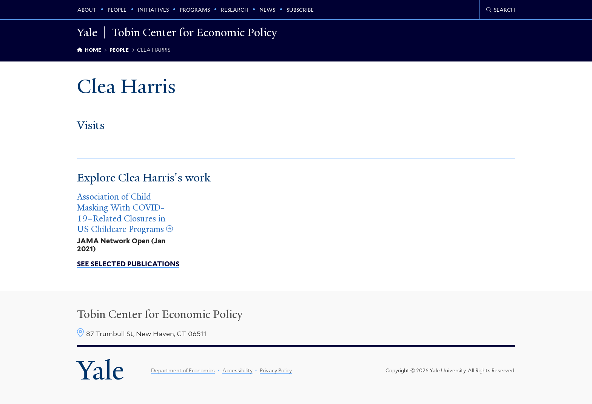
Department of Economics (183, 370)
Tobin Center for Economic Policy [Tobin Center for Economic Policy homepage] (194, 32)
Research (234, 10)
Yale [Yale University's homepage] (100, 370)
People (117, 10)
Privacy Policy (276, 370)
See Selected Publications (128, 264)
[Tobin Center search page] (500, 9)
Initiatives (153, 10)
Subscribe (300, 10)
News (267, 10)
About (87, 10)
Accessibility (237, 370)
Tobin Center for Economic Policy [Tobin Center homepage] (160, 314)
